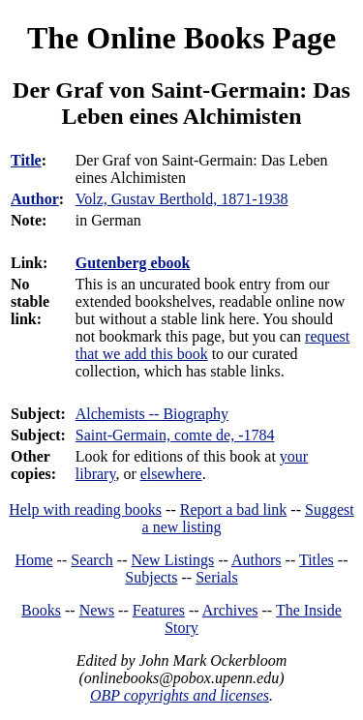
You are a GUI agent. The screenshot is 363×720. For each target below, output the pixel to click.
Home (34, 560)
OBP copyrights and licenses (179, 695)
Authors (256, 560)
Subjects (151, 577)
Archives (230, 610)
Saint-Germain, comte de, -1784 (175, 435)
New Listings (172, 560)
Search (92, 560)
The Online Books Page (181, 37)
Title (26, 160)
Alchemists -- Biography (152, 413)
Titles (316, 560)
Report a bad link (233, 509)
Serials (217, 577)
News (96, 610)
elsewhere (171, 473)
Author (35, 199)
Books (41, 610)
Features (159, 610)
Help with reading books (85, 509)
